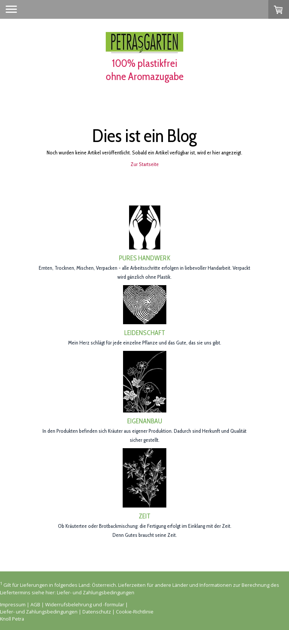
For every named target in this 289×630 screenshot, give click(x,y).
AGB (35, 604)
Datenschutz (96, 611)
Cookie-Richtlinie (135, 611)
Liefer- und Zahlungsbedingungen (95, 592)
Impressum (13, 604)
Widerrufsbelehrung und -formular (84, 604)
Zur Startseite (145, 164)
